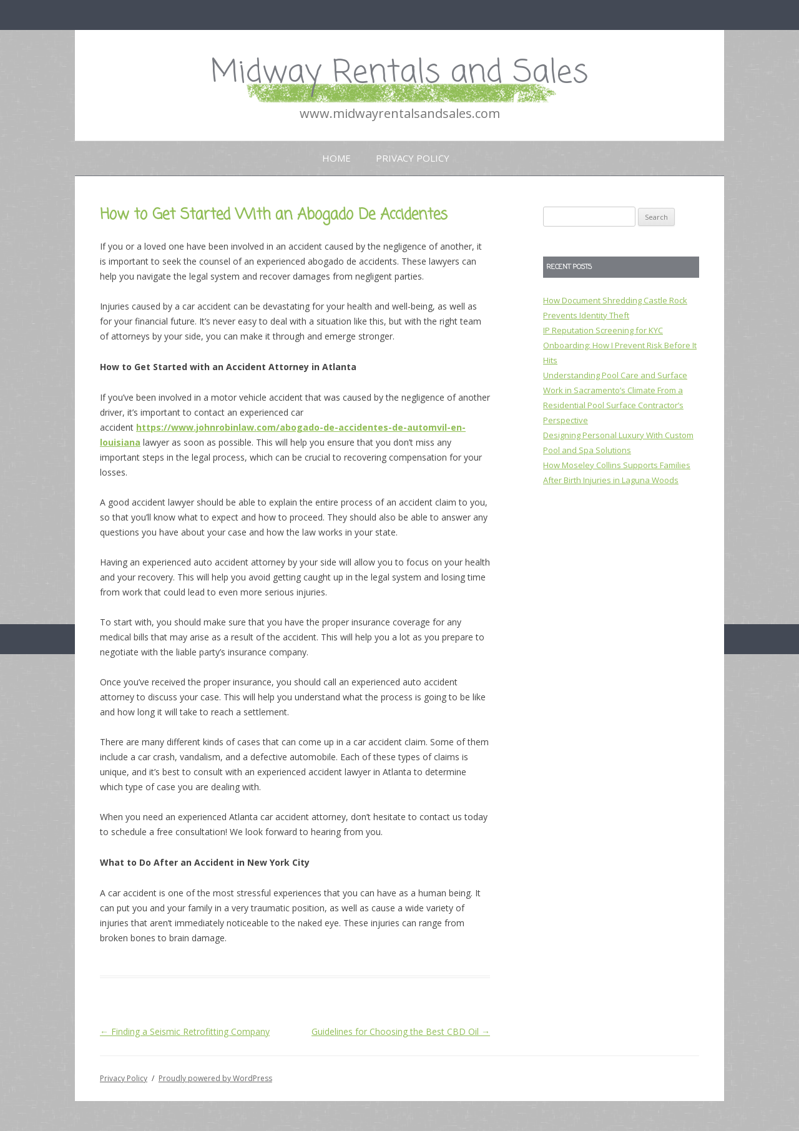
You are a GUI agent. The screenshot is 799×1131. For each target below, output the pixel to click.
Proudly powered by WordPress (215, 1078)
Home (336, 158)
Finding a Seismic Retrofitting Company (185, 1031)
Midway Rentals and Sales (399, 73)
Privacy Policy (412, 158)
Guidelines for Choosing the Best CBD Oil (400, 1031)
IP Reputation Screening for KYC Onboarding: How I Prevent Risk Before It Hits (620, 345)
